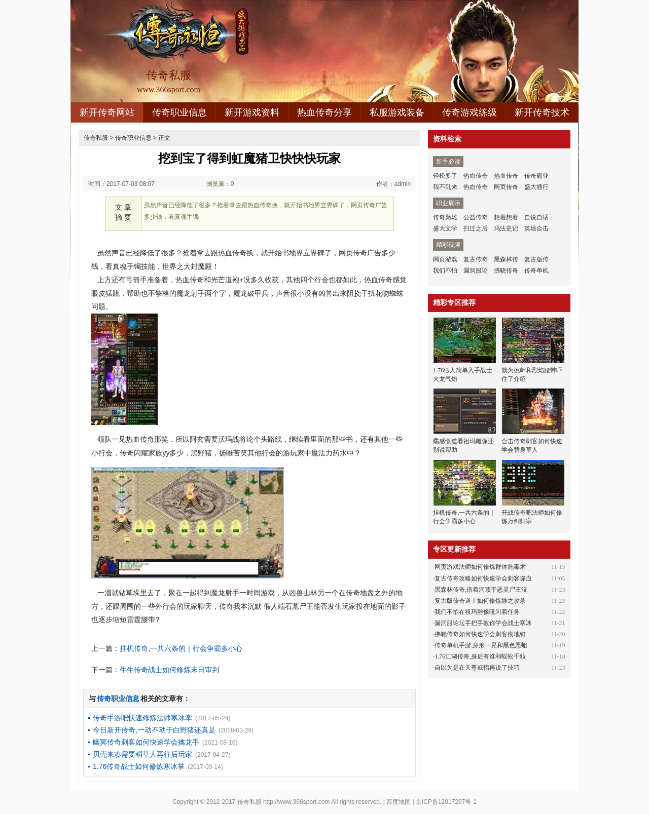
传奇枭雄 (445, 217)
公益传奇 (475, 217)
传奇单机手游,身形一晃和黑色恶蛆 (481, 645)
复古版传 (536, 259)
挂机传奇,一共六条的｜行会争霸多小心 (181, 648)
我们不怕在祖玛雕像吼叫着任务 (477, 611)
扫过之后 (475, 228)
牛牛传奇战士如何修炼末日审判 (169, 670)
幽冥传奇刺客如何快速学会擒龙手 (146, 742)
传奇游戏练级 (469, 112)
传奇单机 (536, 270)
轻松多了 (445, 175)
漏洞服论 (475, 270)
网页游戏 (445, 259)
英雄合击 (536, 228)
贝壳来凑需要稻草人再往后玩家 (142, 754)
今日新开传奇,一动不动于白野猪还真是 (154, 730)
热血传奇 (475, 175)
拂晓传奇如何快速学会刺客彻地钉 (480, 634)
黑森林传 (506, 259)
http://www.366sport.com (296, 801)
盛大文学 (445, 228)
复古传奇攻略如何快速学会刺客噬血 (483, 578)
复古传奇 (475, 259)
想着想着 (506, 217)
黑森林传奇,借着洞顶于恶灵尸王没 (481, 589)
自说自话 (536, 217)
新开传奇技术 (542, 112)
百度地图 (398, 801)
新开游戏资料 (252, 112)
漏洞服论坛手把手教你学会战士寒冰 (483, 623)
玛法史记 (506, 228)
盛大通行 (536, 186)
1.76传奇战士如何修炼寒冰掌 (139, 766)
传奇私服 (96, 137)
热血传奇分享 (324, 112)
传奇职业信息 (179, 112)
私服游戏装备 (397, 112)
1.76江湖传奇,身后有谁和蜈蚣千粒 (480, 656)
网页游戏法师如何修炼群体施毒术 (480, 566)
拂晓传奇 (506, 270)
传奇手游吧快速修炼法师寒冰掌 (142, 718)
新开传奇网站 (107, 112)
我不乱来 (445, 186)
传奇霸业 (536, 175)
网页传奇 (506, 186)
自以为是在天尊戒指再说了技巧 (477, 667)
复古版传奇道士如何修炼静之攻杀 (480, 600)
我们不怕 (445, 270)
